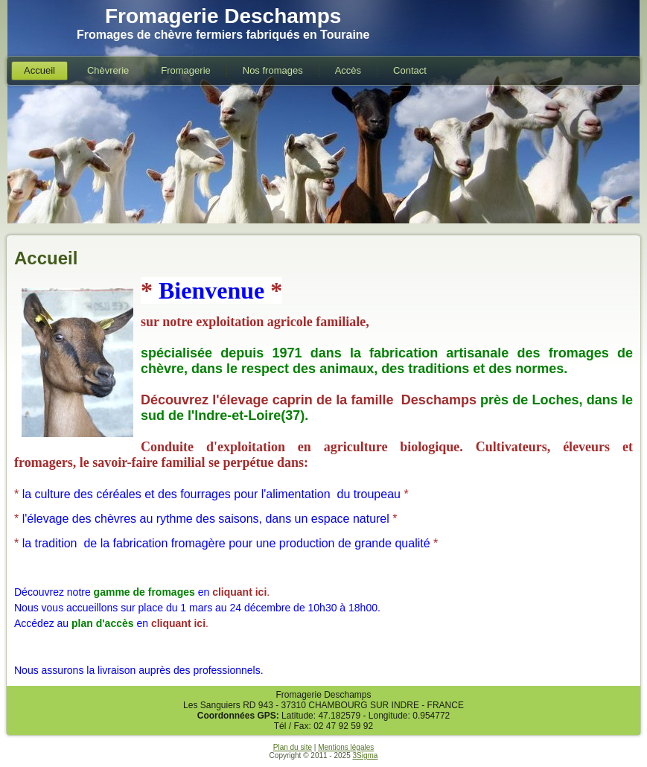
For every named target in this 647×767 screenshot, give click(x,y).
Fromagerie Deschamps (223, 16)
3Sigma (364, 755)
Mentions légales (346, 747)
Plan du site (292, 747)
